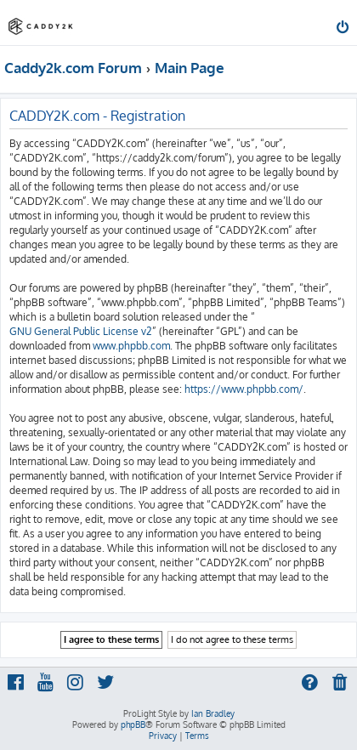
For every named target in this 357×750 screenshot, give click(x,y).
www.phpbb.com (131, 345)
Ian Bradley (213, 713)
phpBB (133, 724)
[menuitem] (344, 29)
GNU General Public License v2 (80, 331)
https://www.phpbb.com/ (243, 389)
